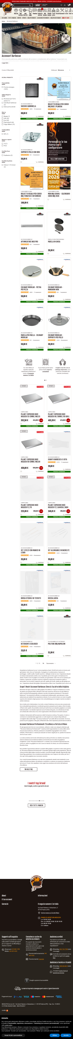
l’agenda (41, 980)
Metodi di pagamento (44, 893)
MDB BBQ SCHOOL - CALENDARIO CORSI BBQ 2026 (59, 195)
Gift (65, 18)
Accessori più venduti (43, 18)
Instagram (9, 916)
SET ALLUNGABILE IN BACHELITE (58, 550)
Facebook (3, 916)
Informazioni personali (8, 924)
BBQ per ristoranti (56, 18)
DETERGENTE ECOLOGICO (29, 644)
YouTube (6, 916)
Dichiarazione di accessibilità (46, 906)
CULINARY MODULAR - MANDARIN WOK (55, 288)
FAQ (3, 901)
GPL (6, 134)
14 (5, 143)
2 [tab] (46, 380)
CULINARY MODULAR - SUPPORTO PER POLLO (55, 336)
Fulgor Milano (9, 124)
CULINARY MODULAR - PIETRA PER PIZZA (31, 288)
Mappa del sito (42, 909)
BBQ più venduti (32, 18)
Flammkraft (9, 122)
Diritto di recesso (43, 904)
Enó (6, 120)
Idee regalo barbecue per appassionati (13, 912)
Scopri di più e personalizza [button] (13, 1035)
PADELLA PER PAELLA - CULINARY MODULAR (32, 336)
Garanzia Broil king (7, 943)
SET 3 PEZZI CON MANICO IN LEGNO (30, 551)
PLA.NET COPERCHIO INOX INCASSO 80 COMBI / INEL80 (30, 460)
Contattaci (5, 904)
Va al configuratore (57, 159)
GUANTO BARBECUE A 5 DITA (57, 459)
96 (43, 663)
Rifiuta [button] (55, 1035)
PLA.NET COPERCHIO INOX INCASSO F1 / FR (29, 506)
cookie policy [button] (8, 1025)
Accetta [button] (66, 1035)
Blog (3, 906)
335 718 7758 (64, 970)
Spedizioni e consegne (44, 895)
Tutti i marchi (12, 18)
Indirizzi (4, 929)
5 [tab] (35, 794)
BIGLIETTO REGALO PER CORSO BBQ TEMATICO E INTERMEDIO (31, 195)
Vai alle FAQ (29, 769)
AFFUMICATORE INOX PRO (29, 241)
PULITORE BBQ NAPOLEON (56, 644)
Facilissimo (8, 155)
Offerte (24, 18)
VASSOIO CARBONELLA (28, 106)
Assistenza (5, 898)
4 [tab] (33, 794)
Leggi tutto (5, 63)
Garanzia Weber (6, 940)
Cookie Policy (42, 901)
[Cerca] (23, 5)
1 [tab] (44, 380)
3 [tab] (32, 794)
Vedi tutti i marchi (36, 799)
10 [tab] (42, 794)
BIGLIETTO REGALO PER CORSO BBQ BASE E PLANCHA (58, 105)
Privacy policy (42, 898)
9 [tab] (40, 794)
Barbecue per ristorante (9, 909)
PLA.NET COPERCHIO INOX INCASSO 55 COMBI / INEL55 (30, 415)
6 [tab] (36, 794)
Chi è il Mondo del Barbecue (10, 893)
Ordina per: (54, 70)
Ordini (3, 926)
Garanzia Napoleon (7, 937)
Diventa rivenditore (7, 895)
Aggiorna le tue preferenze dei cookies (49, 912)
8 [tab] (39, 794)
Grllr (6, 118)
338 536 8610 (64, 987)
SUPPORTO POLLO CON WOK (30, 152)
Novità (19, 18)
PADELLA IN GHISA (54, 241)
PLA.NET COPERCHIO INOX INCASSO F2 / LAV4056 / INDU (58, 506)
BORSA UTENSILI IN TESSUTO (31, 598)
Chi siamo (4, 18)
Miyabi (7, 116)
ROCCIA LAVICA (53, 598)
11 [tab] (43, 794)
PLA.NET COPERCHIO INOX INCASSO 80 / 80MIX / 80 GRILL (58, 415)
